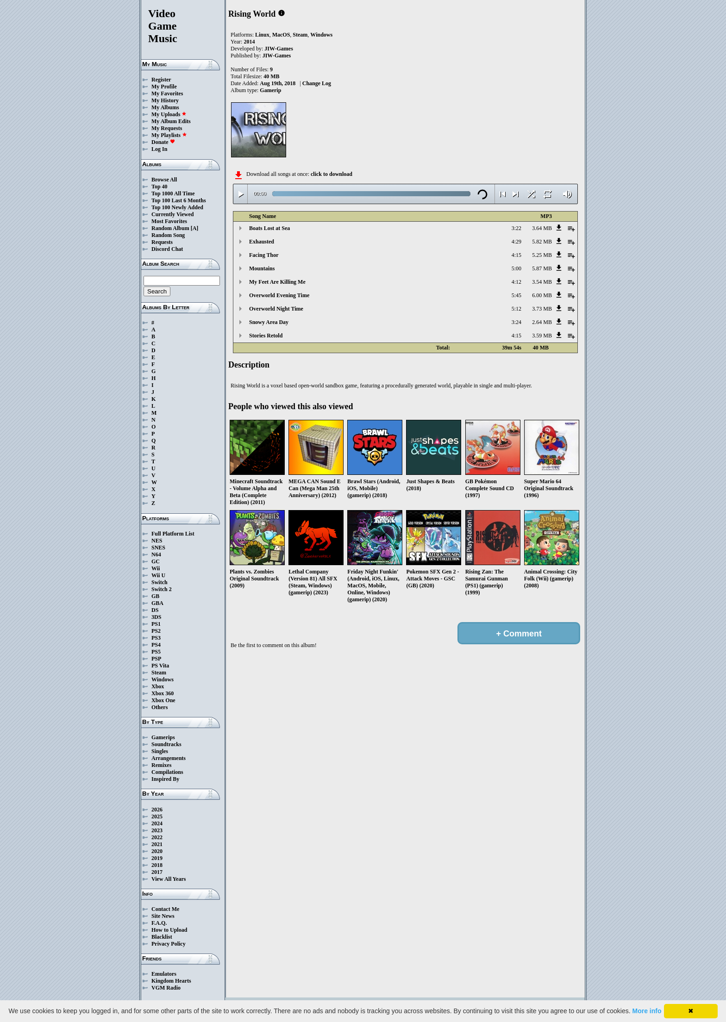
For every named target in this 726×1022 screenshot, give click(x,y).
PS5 (156, 651)
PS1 (156, 624)
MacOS (281, 34)
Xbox (157, 686)
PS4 (156, 645)
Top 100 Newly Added (177, 207)
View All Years (168, 879)
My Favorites (167, 93)
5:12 (516, 308)
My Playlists (169, 135)
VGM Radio (166, 988)
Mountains (262, 268)
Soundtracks (166, 744)
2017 (157, 872)
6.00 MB (542, 295)
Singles (159, 751)
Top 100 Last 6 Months (178, 200)
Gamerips (163, 737)
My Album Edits (171, 121)
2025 (157, 816)
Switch (159, 582)
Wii (155, 568)
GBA (157, 603)
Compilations (167, 772)
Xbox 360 (162, 693)
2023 (157, 830)
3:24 (516, 322)
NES (156, 540)
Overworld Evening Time (279, 295)
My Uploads (169, 114)
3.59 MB (542, 335)
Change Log (316, 83)
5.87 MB (542, 268)
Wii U (158, 575)
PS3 (156, 638)
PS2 (156, 631)
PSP (156, 658)
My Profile (164, 86)
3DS (156, 617)
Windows (162, 679)
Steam (158, 672)
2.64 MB (542, 322)
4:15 (516, 255)
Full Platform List (172, 533)
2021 (157, 844)
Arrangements (168, 758)
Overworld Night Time (276, 308)
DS (154, 610)
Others (159, 707)
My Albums (165, 107)
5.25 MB (542, 255)
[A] (195, 228)
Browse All (164, 179)
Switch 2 (161, 589)
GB (155, 596)
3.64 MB (542, 228)
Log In (159, 149)
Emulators (163, 974)
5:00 (516, 268)
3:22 (516, 228)
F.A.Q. (159, 923)
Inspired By (165, 779)
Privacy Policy (168, 944)
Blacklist (161, 937)
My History (165, 100)
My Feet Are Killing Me (277, 282)
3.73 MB (542, 308)
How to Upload (169, 930)
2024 (157, 823)
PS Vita (160, 665)
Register (161, 79)
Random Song (168, 235)
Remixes (161, 765)
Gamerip (270, 90)
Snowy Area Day (268, 322)
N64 (156, 554)
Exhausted (261, 241)
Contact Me (165, 909)
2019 (157, 858)
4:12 (516, 282)
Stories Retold (265, 335)
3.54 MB (542, 282)
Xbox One (163, 700)
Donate (163, 142)
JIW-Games (278, 48)
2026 (157, 809)
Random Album (170, 228)
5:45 (516, 295)
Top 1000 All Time (172, 193)
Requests (162, 242)
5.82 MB (542, 241)
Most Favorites (169, 221)
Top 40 (159, 186)
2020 (157, 851)
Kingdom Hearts (171, 981)
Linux (262, 34)
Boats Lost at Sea (269, 228)
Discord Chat (167, 249)
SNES (158, 547)
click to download (331, 174)
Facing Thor (263, 255)
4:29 (516, 241)
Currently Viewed (172, 214)
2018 (157, 865)
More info (647, 1011)
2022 (157, 837)
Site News (163, 916)
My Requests (166, 128)
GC (155, 561)
